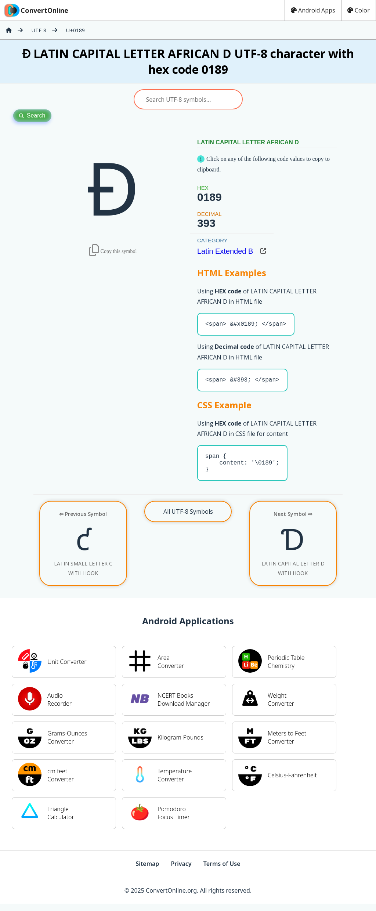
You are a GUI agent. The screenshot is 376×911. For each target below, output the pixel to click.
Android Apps (313, 10)
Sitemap (147, 871)
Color (358, 10)
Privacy (181, 871)
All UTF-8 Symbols (188, 519)
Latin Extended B (225, 251)
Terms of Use (222, 871)
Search (32, 115)
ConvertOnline (35, 10)
